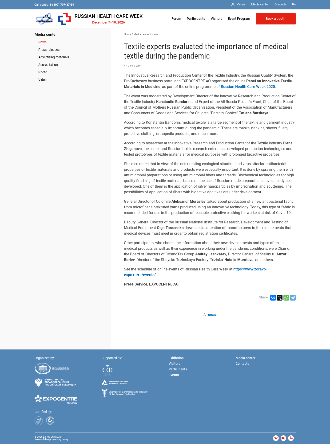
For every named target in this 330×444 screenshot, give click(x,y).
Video (42, 80)
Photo (42, 72)
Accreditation (48, 65)
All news (209, 315)
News (42, 42)
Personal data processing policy (51, 439)
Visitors (216, 18)
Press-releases (49, 50)
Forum (176, 18)
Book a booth (275, 18)
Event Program (239, 18)
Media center (46, 34)
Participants (196, 18)
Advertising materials (53, 57)
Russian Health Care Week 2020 (248, 86)
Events (174, 375)
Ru (294, 4)
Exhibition (176, 358)
